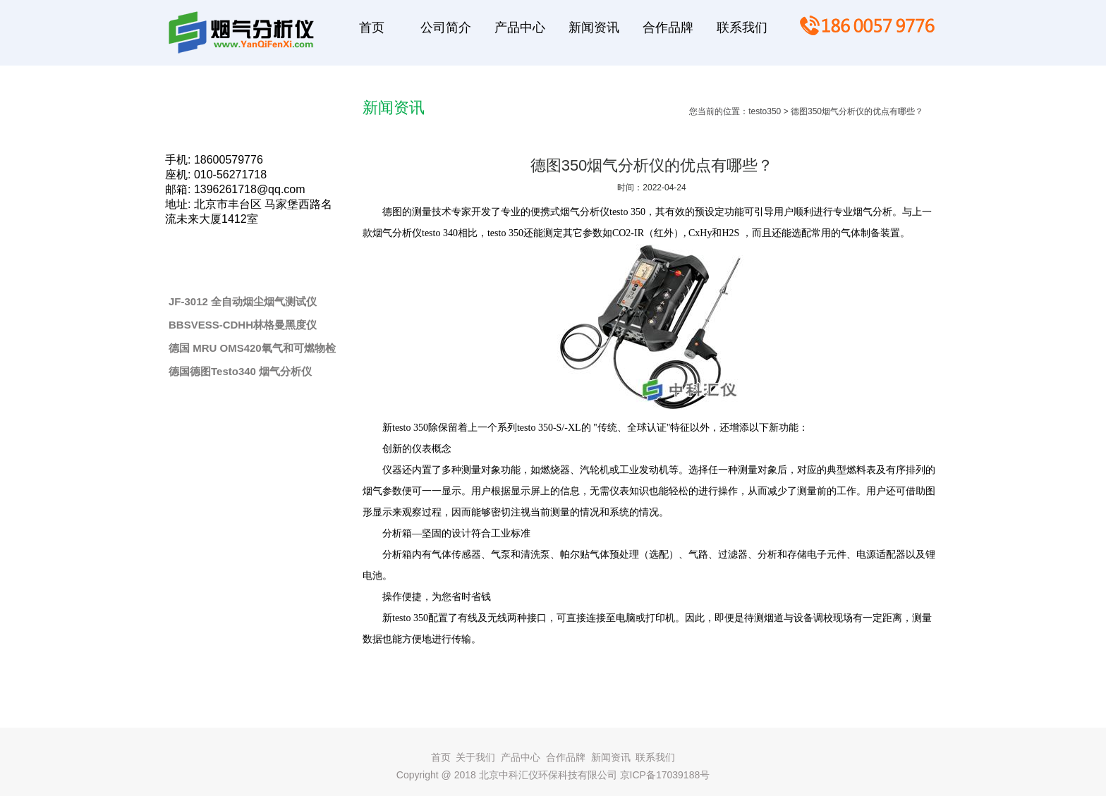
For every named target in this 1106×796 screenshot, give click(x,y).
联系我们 (655, 757)
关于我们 (475, 757)
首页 (441, 757)
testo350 (764, 111)
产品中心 (520, 757)
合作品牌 (565, 757)
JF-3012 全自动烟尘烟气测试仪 (243, 301)
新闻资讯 (611, 757)
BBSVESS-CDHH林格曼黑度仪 (243, 325)
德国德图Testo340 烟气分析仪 (240, 371)
